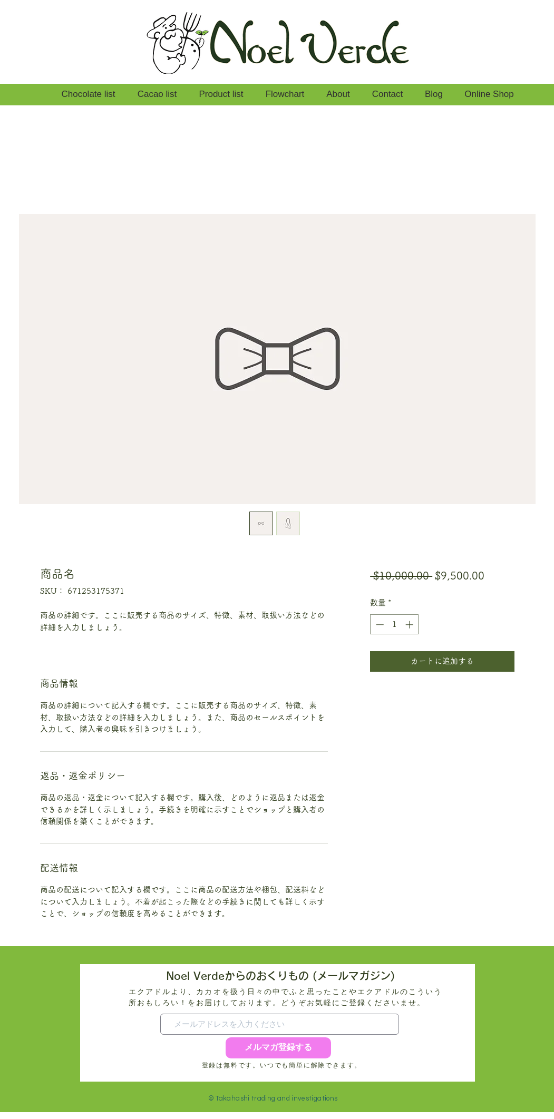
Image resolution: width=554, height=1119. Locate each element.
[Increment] (410, 624)
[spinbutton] (394, 624)
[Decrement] (379, 624)
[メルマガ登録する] (278, 1047)
